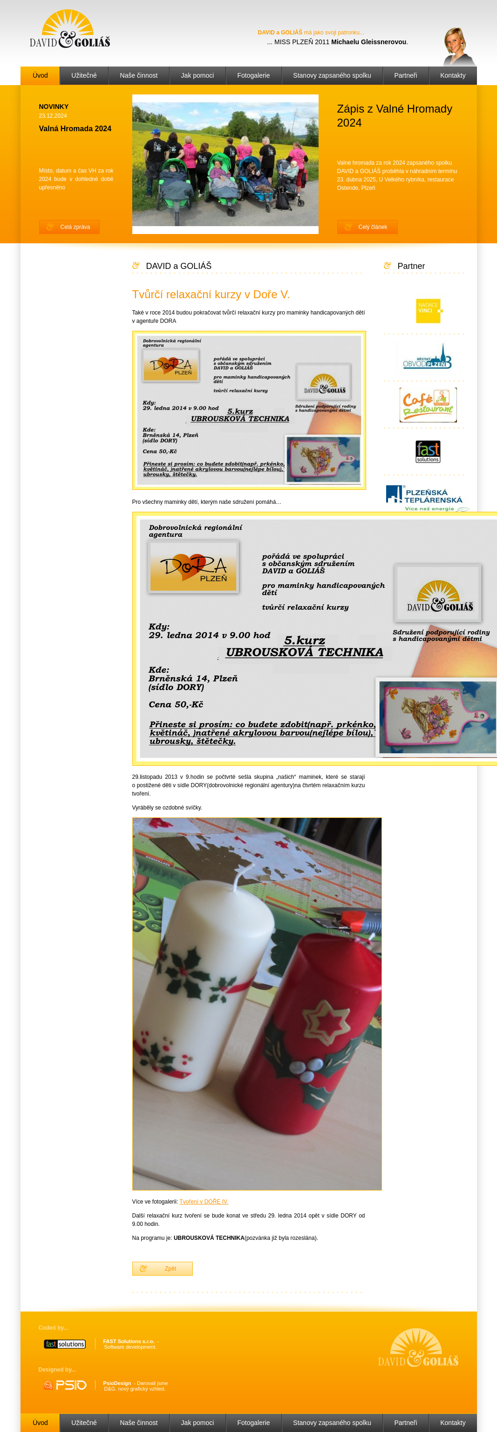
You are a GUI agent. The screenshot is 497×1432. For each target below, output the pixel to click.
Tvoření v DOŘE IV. (203, 1201)
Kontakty (452, 75)
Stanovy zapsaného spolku (332, 75)
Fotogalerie (253, 75)
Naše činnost (139, 75)
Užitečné (83, 75)
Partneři (405, 75)
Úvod (40, 75)
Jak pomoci (197, 75)
